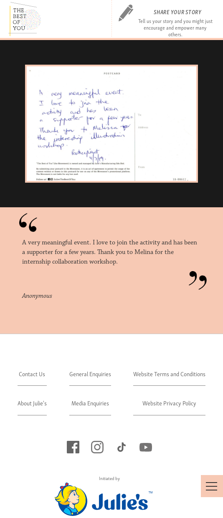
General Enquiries (90, 373)
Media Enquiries (90, 402)
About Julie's (32, 402)
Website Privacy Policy (169, 402)
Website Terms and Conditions (169, 373)
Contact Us (32, 373)
